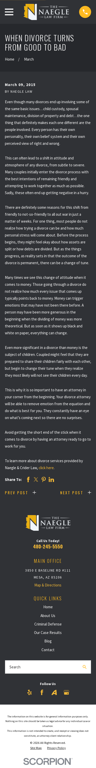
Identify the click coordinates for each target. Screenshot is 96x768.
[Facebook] (42, 692)
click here (46, 467)
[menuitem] (36, 748)
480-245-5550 (48, 546)
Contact (48, 649)
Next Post (71, 492)
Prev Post (16, 492)
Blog (48, 641)
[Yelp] (29, 692)
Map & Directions (47, 585)
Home (48, 606)
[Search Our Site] (85, 667)
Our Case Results (48, 632)
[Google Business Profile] (66, 692)
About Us (47, 615)
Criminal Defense (48, 624)
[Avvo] (54, 692)
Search (14, 667)
